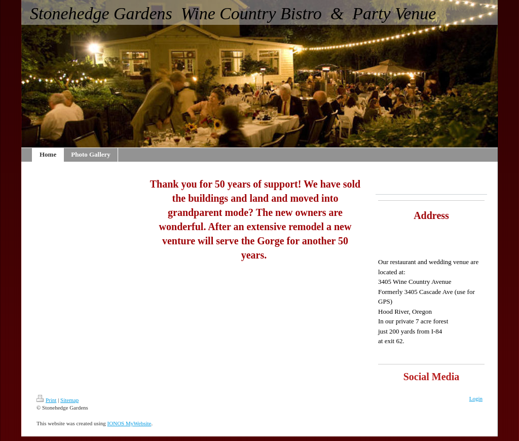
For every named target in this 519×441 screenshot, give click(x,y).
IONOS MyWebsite (129, 423)
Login (476, 398)
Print (46, 400)
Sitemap (69, 400)
